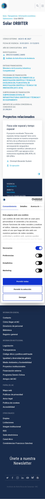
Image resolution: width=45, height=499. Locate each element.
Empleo (6, 418)
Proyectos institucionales (14, 366)
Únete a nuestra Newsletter (22, 461)
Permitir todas (22, 281)
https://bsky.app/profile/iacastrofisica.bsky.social (32, 477)
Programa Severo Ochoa (14, 375)
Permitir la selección (22, 289)
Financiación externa (12, 371)
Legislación (8, 346)
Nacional (11, 192)
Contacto (7, 318)
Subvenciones (8, 19)
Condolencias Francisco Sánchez (18, 443)
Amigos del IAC (9, 379)
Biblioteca (7, 330)
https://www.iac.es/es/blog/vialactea (37, 477)
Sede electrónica (10, 435)
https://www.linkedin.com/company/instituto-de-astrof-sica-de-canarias (22, 477)
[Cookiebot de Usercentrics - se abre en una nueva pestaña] (32, 199)
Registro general (10, 334)
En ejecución (14, 166)
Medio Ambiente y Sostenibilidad (17, 362)
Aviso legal (8, 398)
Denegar (22, 297)
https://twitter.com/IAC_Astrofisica (7, 477)
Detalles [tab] (23, 206)
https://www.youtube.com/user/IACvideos (27, 477)
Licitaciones (8, 422)
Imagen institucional (12, 426)
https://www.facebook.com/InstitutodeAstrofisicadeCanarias (12, 477)
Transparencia (12, 16)
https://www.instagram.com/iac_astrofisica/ (17, 477)
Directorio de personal (13, 326)
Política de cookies (11, 403)
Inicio (5, 16)
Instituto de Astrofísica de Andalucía (20, 58)
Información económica (27, 16)
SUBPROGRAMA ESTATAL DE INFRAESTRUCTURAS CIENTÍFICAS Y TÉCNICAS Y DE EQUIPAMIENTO (21, 97)
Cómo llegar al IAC (11, 322)
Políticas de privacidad (13, 394)
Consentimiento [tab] (10, 206)
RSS (4, 431)
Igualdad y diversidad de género (17, 358)
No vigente (12, 186)
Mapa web (7, 390)
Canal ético (8, 439)
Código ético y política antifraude (17, 354)
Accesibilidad (9, 407)
